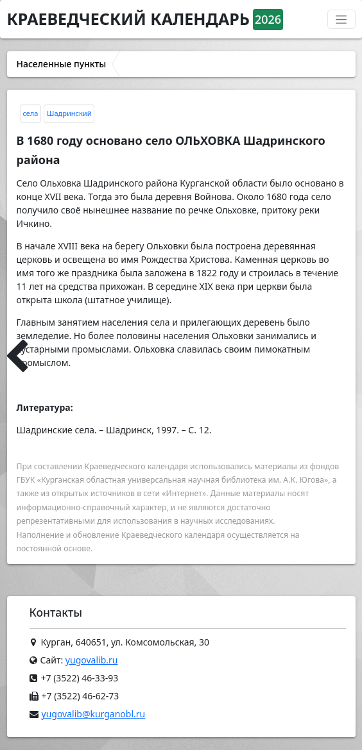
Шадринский (69, 113)
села (31, 113)
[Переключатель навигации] (341, 19)
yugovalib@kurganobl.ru (94, 714)
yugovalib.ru (91, 660)
